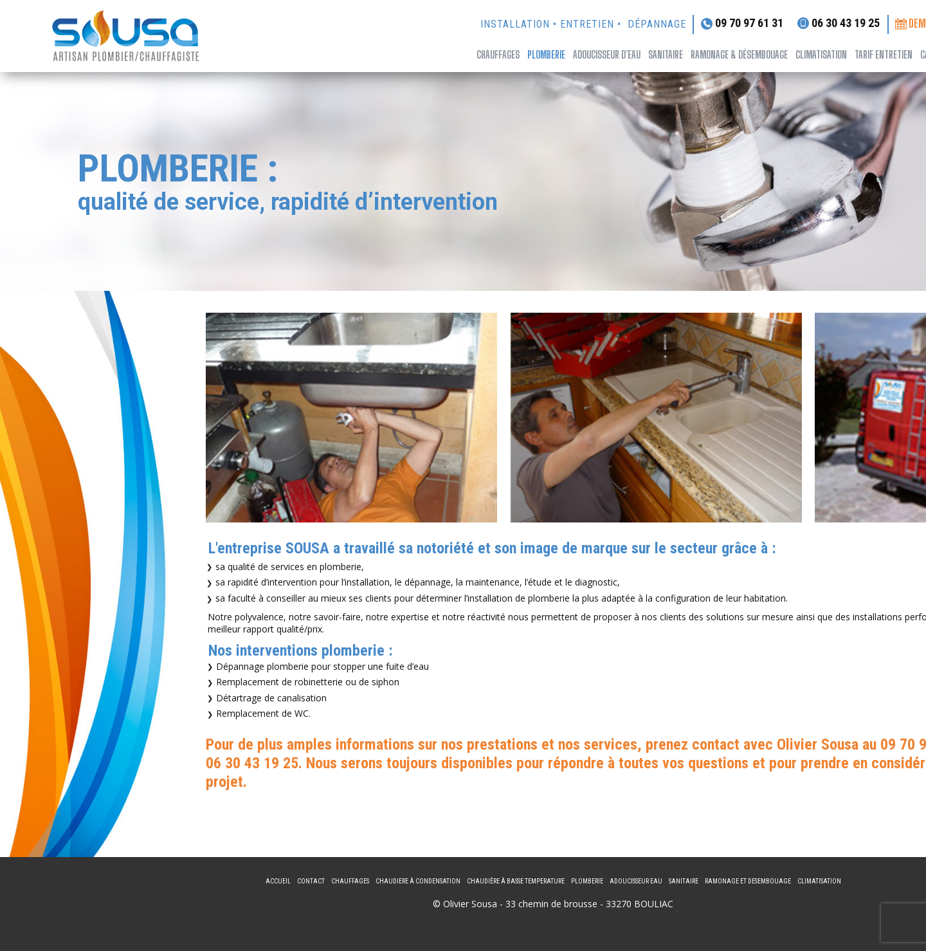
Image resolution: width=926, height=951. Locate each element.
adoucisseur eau (636, 881)
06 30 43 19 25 (838, 23)
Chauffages (498, 54)
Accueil (278, 881)
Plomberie (546, 54)
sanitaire (665, 54)
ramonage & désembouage (739, 54)
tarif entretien (883, 54)
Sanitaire (683, 881)
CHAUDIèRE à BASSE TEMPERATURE (516, 881)
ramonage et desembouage (748, 881)
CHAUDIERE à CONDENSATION (418, 881)
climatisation (821, 54)
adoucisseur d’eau (606, 54)
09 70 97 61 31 (742, 23)
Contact (311, 881)
